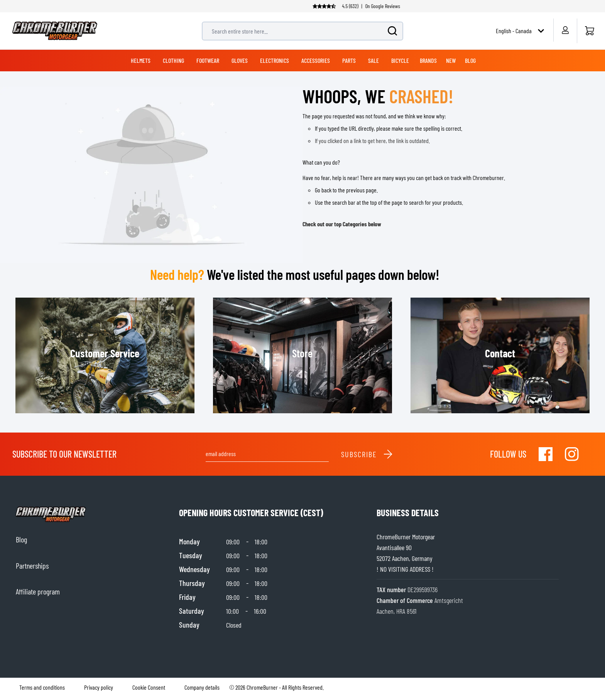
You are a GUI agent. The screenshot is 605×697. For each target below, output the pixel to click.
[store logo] (54, 31)
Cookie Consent (148, 687)
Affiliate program (38, 591)
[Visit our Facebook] (546, 454)
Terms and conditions (42, 687)
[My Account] (565, 30)
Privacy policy (98, 687)
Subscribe (367, 454)
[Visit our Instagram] (572, 454)
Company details (202, 687)
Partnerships (32, 565)
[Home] (589, 31)
